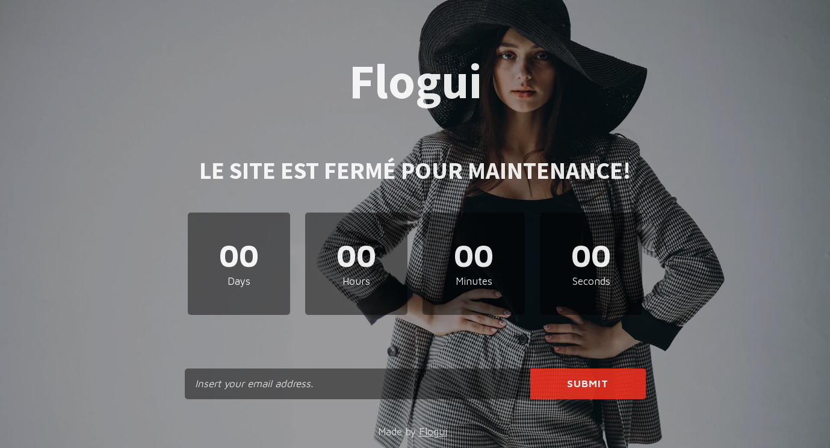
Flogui (433, 432)
